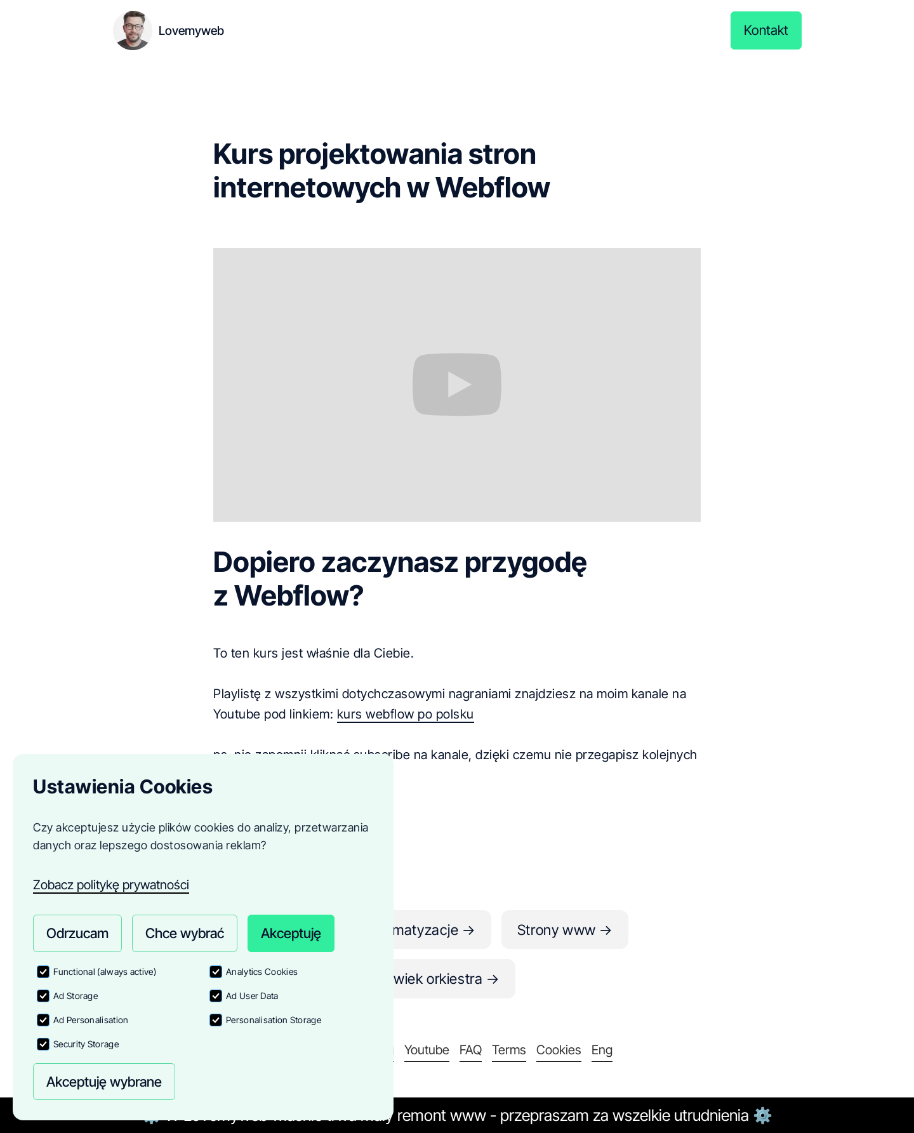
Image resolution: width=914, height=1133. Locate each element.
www (468, 1115)
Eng (602, 1049)
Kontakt (764, 30)
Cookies (558, 1049)
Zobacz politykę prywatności (111, 877)
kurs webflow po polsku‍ (405, 714)
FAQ (471, 1049)
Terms (509, 1049)
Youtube (426, 1049)
